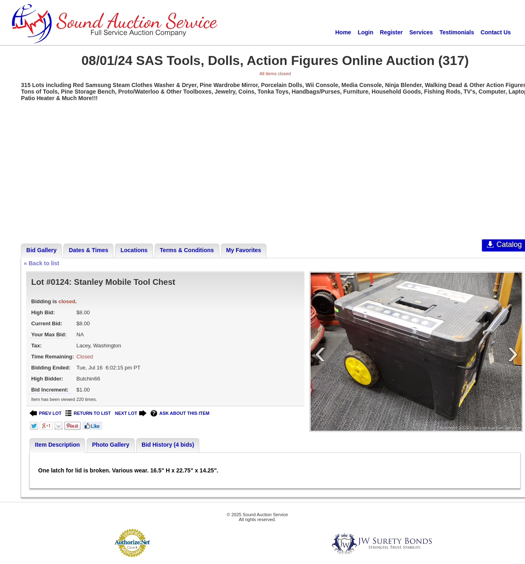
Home (343, 32)
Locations (133, 250)
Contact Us (495, 32)
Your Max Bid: (48, 334)
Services (421, 32)
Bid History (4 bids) (168, 444)
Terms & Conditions (187, 250)
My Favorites (243, 250)
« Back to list (41, 263)
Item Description (57, 444)
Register (391, 32)
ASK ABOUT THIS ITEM (180, 413)
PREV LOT (45, 413)
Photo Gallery (110, 444)
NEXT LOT (130, 413)
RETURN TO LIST (88, 413)
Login (365, 32)
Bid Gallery (41, 250)
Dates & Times (88, 250)
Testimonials (456, 32)
